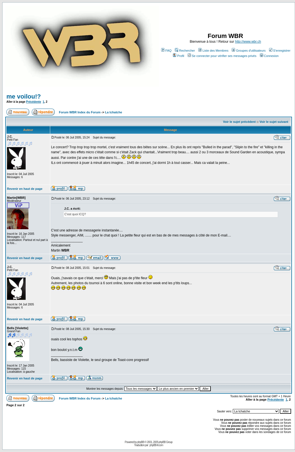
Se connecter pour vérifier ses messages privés (222, 56)
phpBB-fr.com (156, 445)
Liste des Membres (213, 50)
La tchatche (113, 112)
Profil (178, 56)
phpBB (140, 442)
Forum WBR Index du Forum (79, 112)
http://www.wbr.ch (248, 42)
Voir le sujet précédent (239, 121)
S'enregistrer (280, 50)
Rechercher (185, 50)
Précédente (33, 101)
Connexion (269, 56)
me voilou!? (23, 96)
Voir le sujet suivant (273, 121)
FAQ (166, 50)
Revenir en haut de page (24, 188)
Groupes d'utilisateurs (248, 50)
